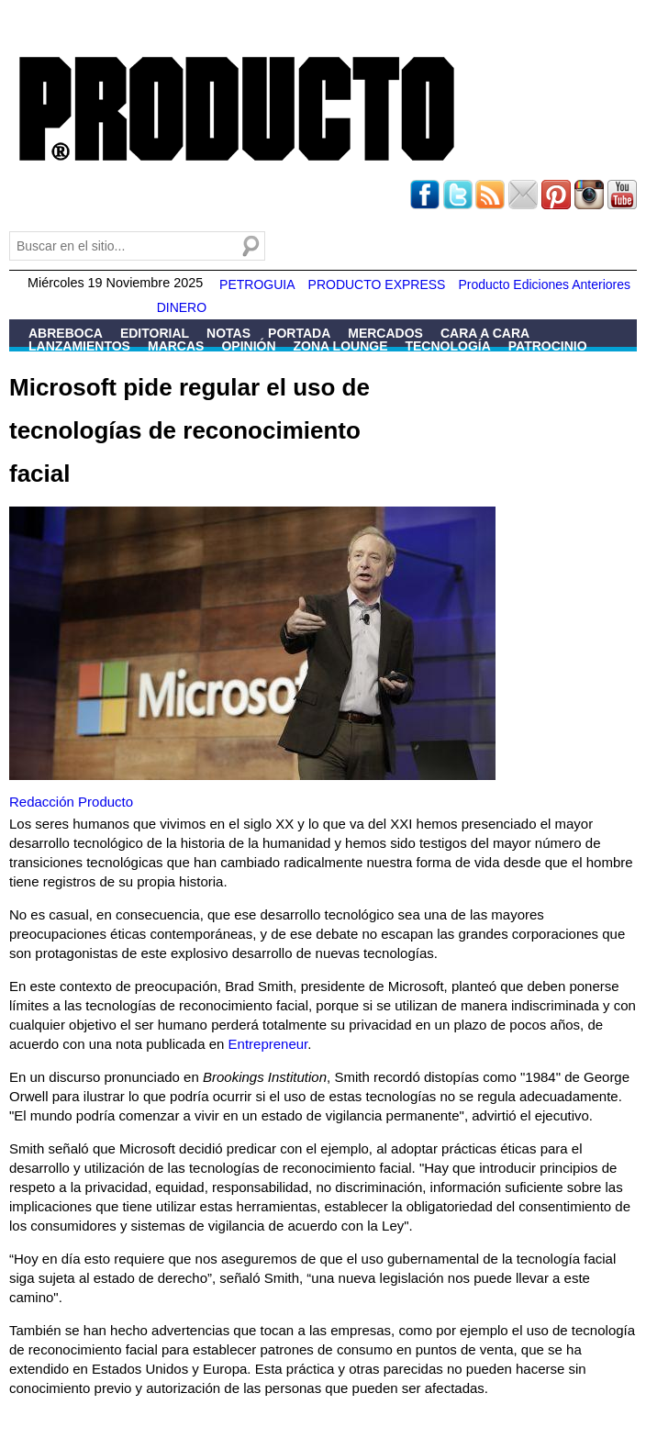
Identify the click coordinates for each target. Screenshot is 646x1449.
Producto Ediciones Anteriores (544, 284)
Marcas (176, 346)
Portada (299, 333)
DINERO (181, 307)
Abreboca (65, 333)
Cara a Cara (484, 333)
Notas (228, 333)
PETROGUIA (257, 284)
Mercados (385, 333)
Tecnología (447, 346)
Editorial (154, 333)
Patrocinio (547, 346)
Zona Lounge (341, 346)
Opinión (248, 346)
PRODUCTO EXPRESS (377, 284)
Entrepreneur (268, 1044)
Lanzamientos (79, 346)
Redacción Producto (71, 801)
